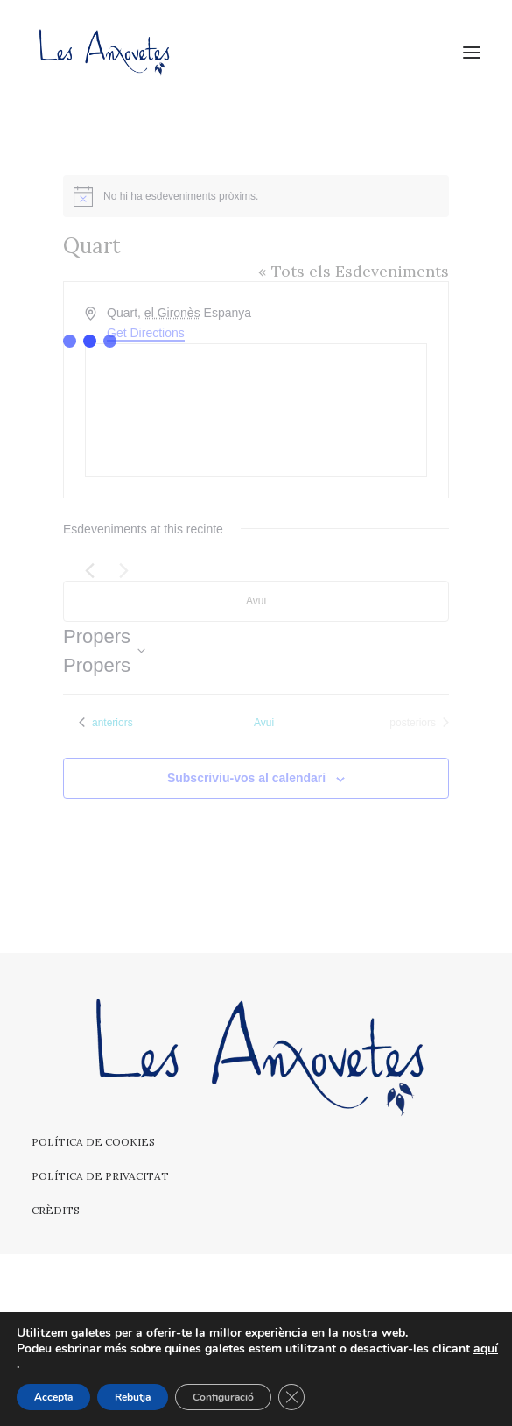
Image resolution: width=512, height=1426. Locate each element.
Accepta (53, 1397)
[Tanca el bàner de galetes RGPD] (291, 1397)
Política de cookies (93, 1141)
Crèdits (56, 1210)
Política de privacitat (100, 1175)
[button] (471, 52)
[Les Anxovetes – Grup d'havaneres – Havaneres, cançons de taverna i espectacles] (103, 52)
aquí (485, 1349)
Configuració (223, 1397)
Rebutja (133, 1397)
